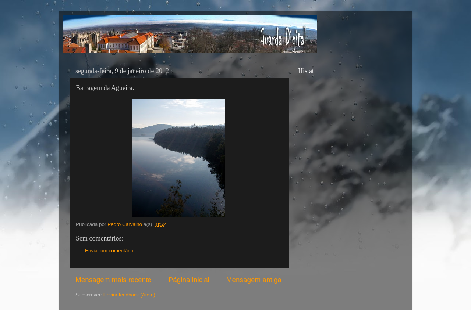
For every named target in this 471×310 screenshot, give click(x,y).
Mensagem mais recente (113, 280)
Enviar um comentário (109, 250)
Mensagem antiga (253, 280)
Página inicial (189, 280)
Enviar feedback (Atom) (129, 295)
